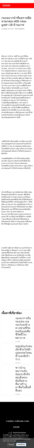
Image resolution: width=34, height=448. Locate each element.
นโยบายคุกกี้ (13, 441)
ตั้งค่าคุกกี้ (11, 444)
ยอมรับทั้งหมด (21, 444)
